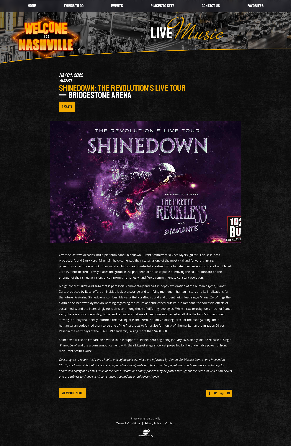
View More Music (72, 393)
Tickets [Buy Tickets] (67, 106)
